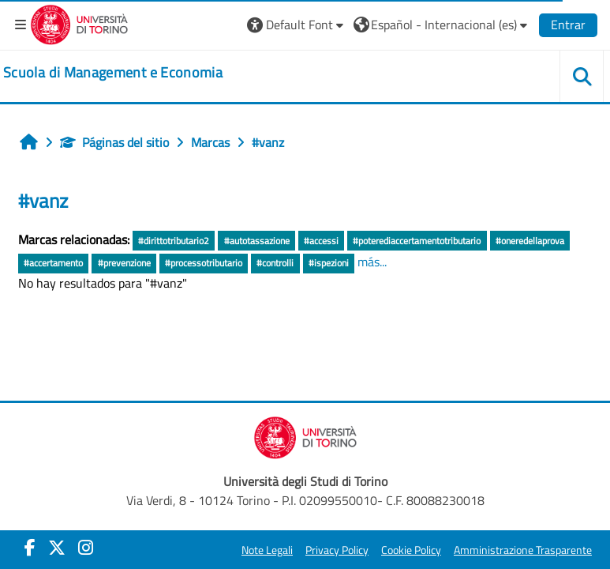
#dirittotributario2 (173, 240)
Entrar (568, 24)
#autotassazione (257, 240)
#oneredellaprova (530, 240)
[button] (297, 24)
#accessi (321, 240)
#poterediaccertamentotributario (417, 240)
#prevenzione (124, 262)
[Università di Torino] (79, 22)
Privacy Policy (337, 550)
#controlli (275, 262)
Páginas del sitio (114, 142)
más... (372, 261)
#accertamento (53, 262)
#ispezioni (329, 262)
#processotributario (203, 262)
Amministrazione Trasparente (523, 550)
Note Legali (267, 550)
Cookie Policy (411, 550)
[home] (113, 72)
